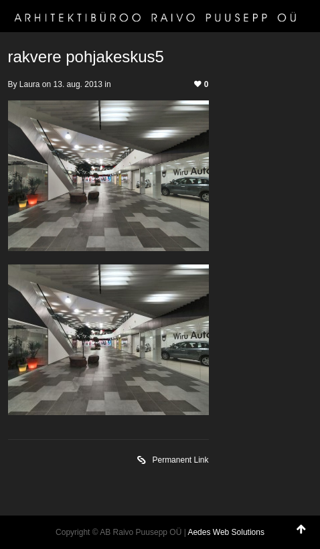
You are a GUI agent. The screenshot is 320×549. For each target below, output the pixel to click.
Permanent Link (172, 461)
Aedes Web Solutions (225, 532)
